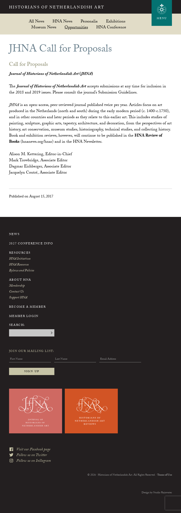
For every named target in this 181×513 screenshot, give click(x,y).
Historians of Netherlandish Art (56, 8)
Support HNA (18, 298)
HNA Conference (111, 27)
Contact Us (16, 292)
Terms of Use (164, 475)
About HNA (20, 280)
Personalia (89, 21)
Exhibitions (115, 21)
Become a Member (27, 307)
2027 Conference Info (31, 243)
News (14, 234)
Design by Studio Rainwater (157, 493)
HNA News (62, 21)
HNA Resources (19, 265)
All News (36, 21)
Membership (17, 286)
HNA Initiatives (19, 259)
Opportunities (76, 27)
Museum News (43, 27)
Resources (20, 253)
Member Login (24, 316)
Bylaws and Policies (21, 271)
